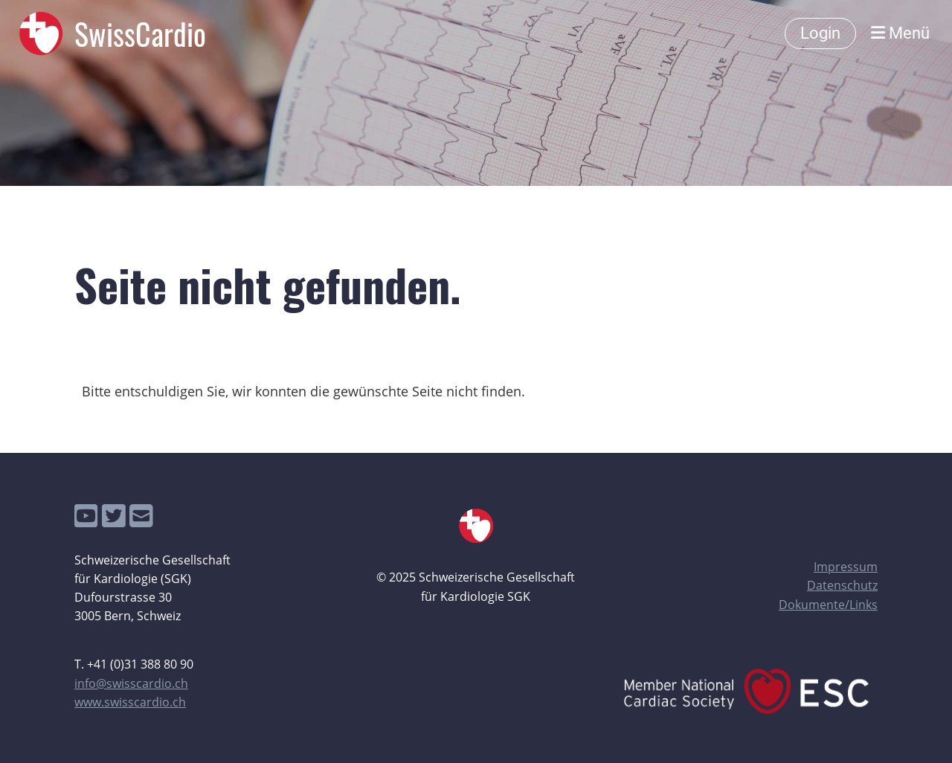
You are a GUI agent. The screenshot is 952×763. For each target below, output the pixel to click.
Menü (900, 33)
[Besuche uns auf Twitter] (114, 516)
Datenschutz (842, 585)
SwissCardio (140, 33)
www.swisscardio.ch (130, 702)
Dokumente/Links (828, 604)
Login (820, 33)
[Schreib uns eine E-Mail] (141, 516)
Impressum (846, 566)
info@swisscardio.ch (131, 683)
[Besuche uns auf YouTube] (86, 516)
